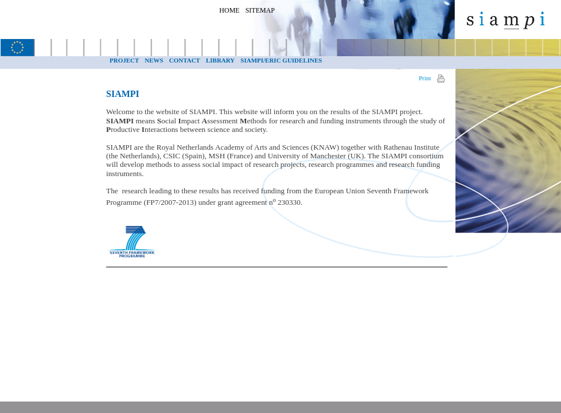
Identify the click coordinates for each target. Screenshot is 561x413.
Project (124, 60)
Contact (184, 60)
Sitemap (260, 10)
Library (220, 60)
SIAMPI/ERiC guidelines (281, 60)
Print (425, 78)
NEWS (154, 60)
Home (229, 10)
